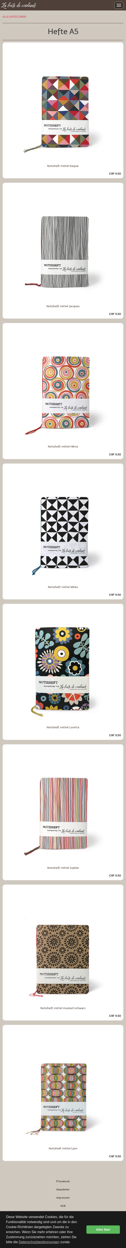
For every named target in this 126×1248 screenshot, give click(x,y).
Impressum (63, 1197)
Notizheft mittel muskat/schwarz (63, 1008)
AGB (63, 1205)
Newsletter (63, 1189)
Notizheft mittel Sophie (63, 868)
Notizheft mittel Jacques (63, 306)
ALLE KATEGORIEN (14, 16)
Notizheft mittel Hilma (63, 446)
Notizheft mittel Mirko (63, 587)
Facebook (63, 1181)
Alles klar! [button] (103, 1229)
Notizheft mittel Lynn (63, 1148)
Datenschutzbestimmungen (39, 1242)
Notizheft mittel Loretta (63, 727)
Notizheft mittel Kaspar (63, 166)
